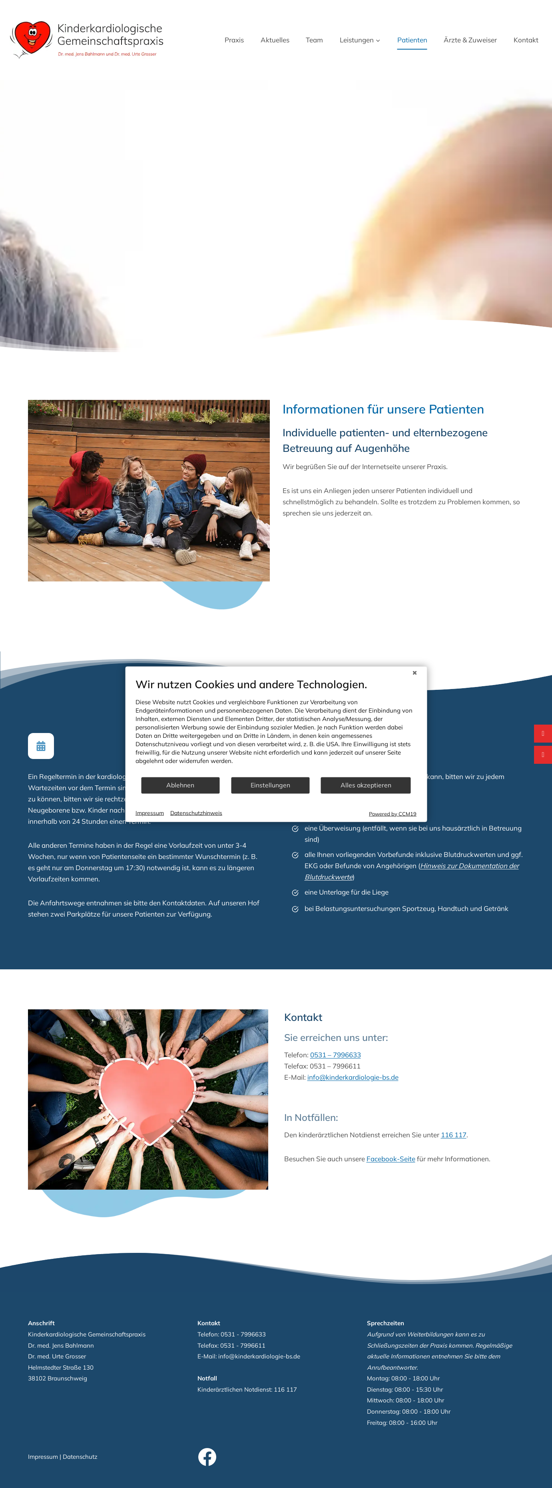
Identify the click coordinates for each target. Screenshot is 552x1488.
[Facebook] (207, 1457)
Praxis (234, 40)
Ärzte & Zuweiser (470, 40)
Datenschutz (80, 1456)
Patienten (412, 40)
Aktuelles (275, 40)
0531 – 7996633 (350, 1055)
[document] (276, 727)
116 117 (468, 1134)
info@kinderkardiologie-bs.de (367, 1077)
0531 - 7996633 (243, 1334)
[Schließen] (414, 673)
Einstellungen (270, 785)
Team (314, 40)
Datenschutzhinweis (196, 813)
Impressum (43, 1456)
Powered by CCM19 (392, 813)
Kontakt (526, 40)
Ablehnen (180, 785)
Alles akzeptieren (366, 785)
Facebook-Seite (405, 1158)
